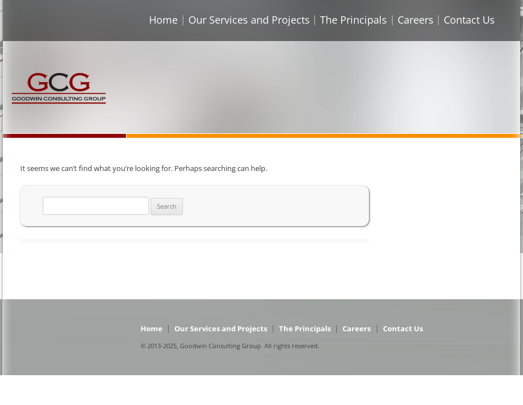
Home (163, 19)
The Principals (353, 19)
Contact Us (469, 19)
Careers (416, 19)
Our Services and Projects (249, 19)
